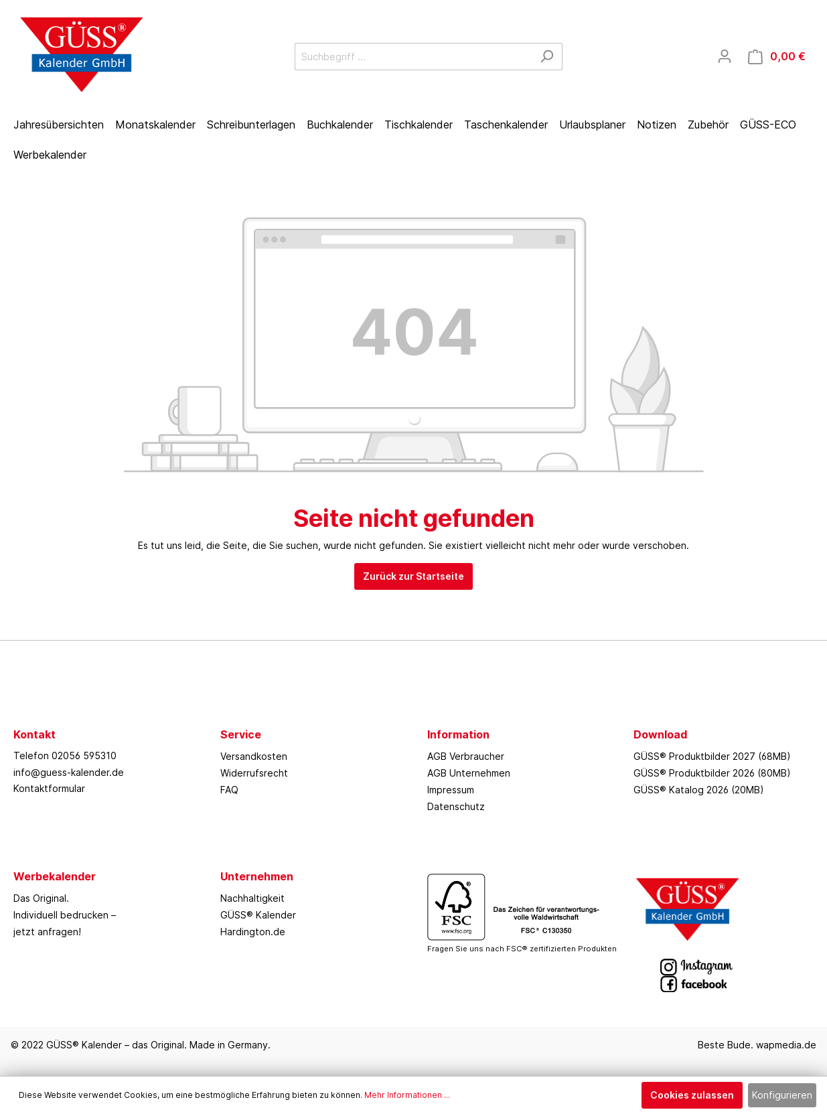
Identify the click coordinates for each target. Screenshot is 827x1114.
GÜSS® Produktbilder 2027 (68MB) (712, 756)
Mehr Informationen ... (407, 1095)
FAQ (229, 789)
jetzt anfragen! (47, 931)
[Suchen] (546, 56)
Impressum (450, 789)
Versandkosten (253, 756)
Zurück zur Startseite (413, 576)
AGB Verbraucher (465, 756)
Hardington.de (252, 931)
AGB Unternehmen (468, 773)
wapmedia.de (786, 1044)
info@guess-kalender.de (68, 772)
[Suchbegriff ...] (413, 56)
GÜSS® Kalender (258, 915)
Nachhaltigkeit (252, 898)
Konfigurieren (782, 1095)
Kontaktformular (49, 788)
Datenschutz (456, 806)
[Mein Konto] (724, 56)
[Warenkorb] (777, 57)
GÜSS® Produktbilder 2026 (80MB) (712, 773)
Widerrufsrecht (254, 773)
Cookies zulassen (692, 1095)
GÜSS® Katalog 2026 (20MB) (698, 789)
